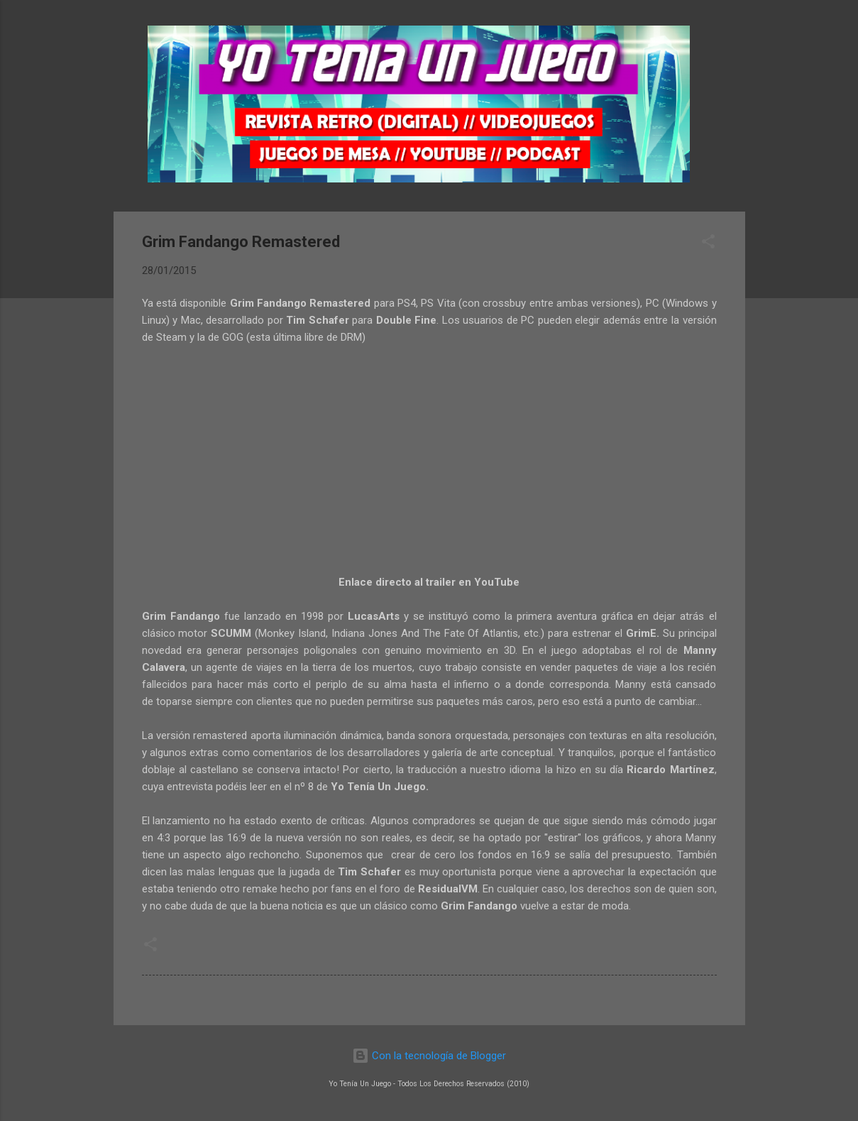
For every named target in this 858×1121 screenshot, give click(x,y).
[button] (708, 244)
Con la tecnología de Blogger (429, 1055)
